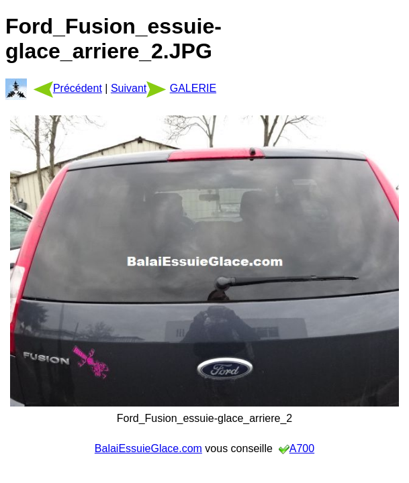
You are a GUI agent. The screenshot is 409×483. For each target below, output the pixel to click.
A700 (301, 448)
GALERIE (193, 88)
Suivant (139, 88)
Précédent (67, 88)
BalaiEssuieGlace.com (148, 448)
